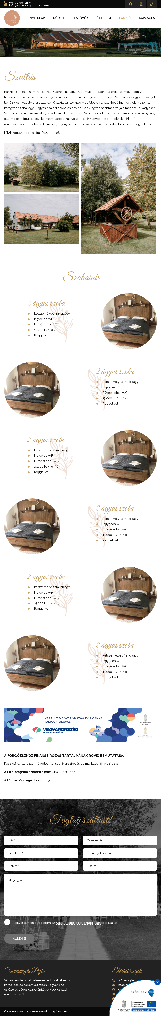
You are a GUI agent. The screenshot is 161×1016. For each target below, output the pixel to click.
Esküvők (81, 18)
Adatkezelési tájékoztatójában (78, 922)
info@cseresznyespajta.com (29, 5)
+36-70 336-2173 (20, 2)
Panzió (125, 18)
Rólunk (59, 18)
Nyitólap (37, 18)
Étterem (104, 18)
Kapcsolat (148, 18)
